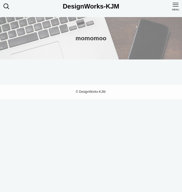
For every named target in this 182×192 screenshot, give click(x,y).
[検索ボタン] (6, 6)
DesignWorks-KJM (91, 6)
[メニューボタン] (175, 6)
